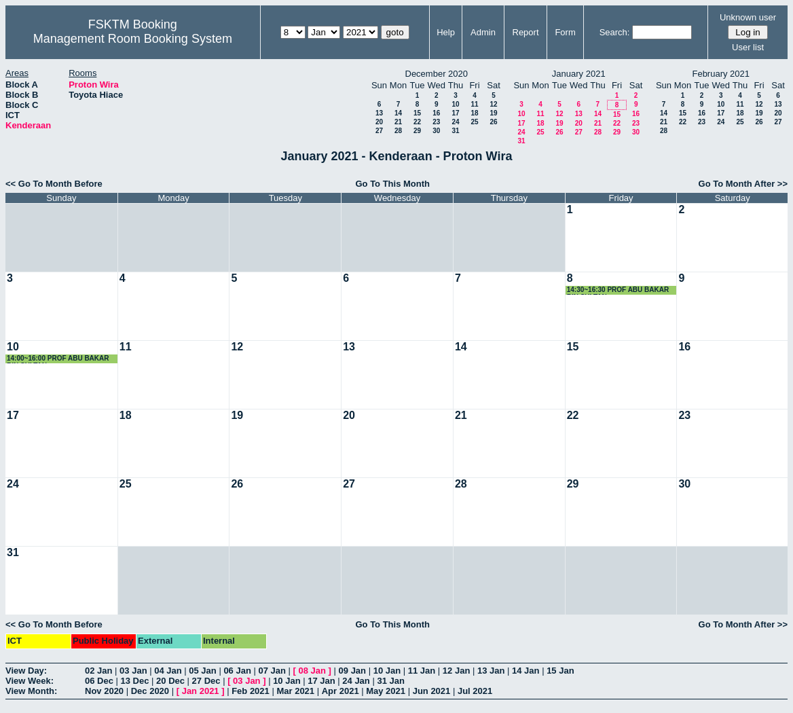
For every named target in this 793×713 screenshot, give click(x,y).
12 (493, 104)
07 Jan (271, 670)
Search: (615, 32)
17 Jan (321, 681)
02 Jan (98, 670)
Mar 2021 (295, 691)
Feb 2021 (251, 691)
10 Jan (387, 670)
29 (417, 130)
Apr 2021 (340, 691)
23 (436, 122)
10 (455, 104)
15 (417, 113)
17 (455, 113)
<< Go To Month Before (54, 184)
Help (446, 32)
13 (379, 113)
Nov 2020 (104, 691)
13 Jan (490, 670)
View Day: (26, 670)
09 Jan (352, 670)
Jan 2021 (200, 691)
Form (565, 32)
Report (526, 32)
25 (474, 122)
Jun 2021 (432, 691)
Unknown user (748, 17)
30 (436, 130)
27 (379, 130)
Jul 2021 (475, 691)
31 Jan (390, 681)
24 (455, 122)
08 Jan (312, 670)
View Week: (29, 681)
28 (398, 130)
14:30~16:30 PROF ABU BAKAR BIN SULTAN (618, 290)
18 (474, 113)
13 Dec (135, 681)
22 (417, 122)
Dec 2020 (150, 691)
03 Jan (133, 670)
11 (474, 104)
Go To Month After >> (743, 184)
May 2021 (385, 691)
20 (379, 122)
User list (748, 47)
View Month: (31, 691)
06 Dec (99, 681)
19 (493, 113)
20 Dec (170, 681)
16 (436, 113)
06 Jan (237, 670)
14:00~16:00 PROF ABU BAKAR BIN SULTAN (58, 358)
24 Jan (355, 681)
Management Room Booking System (132, 38)
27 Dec (206, 681)
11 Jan (421, 670)
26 (493, 122)
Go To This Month (392, 184)
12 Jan (456, 670)
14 (398, 113)
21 (398, 122)
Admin (483, 32)
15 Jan (560, 670)
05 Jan (202, 670)
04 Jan (167, 670)
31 (455, 130)
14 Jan (525, 670)
